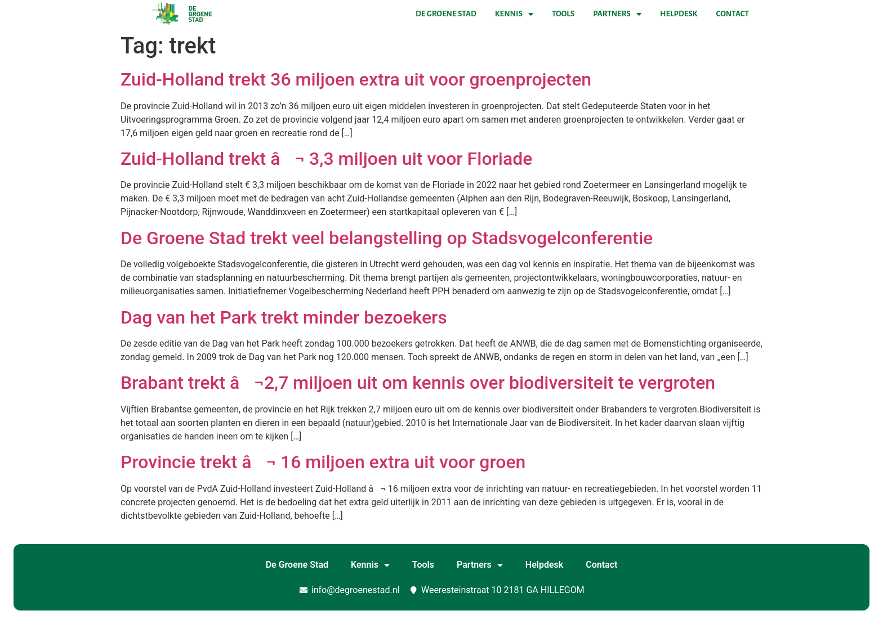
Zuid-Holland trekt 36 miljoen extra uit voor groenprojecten (356, 79)
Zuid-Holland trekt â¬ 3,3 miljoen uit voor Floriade (326, 158)
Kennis (514, 14)
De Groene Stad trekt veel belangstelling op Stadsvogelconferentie (387, 238)
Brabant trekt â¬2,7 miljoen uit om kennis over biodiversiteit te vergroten (418, 382)
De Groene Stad (446, 14)
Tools (563, 14)
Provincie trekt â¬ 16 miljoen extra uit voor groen (323, 462)
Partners (617, 14)
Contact (732, 14)
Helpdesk (678, 14)
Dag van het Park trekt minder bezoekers (284, 317)
